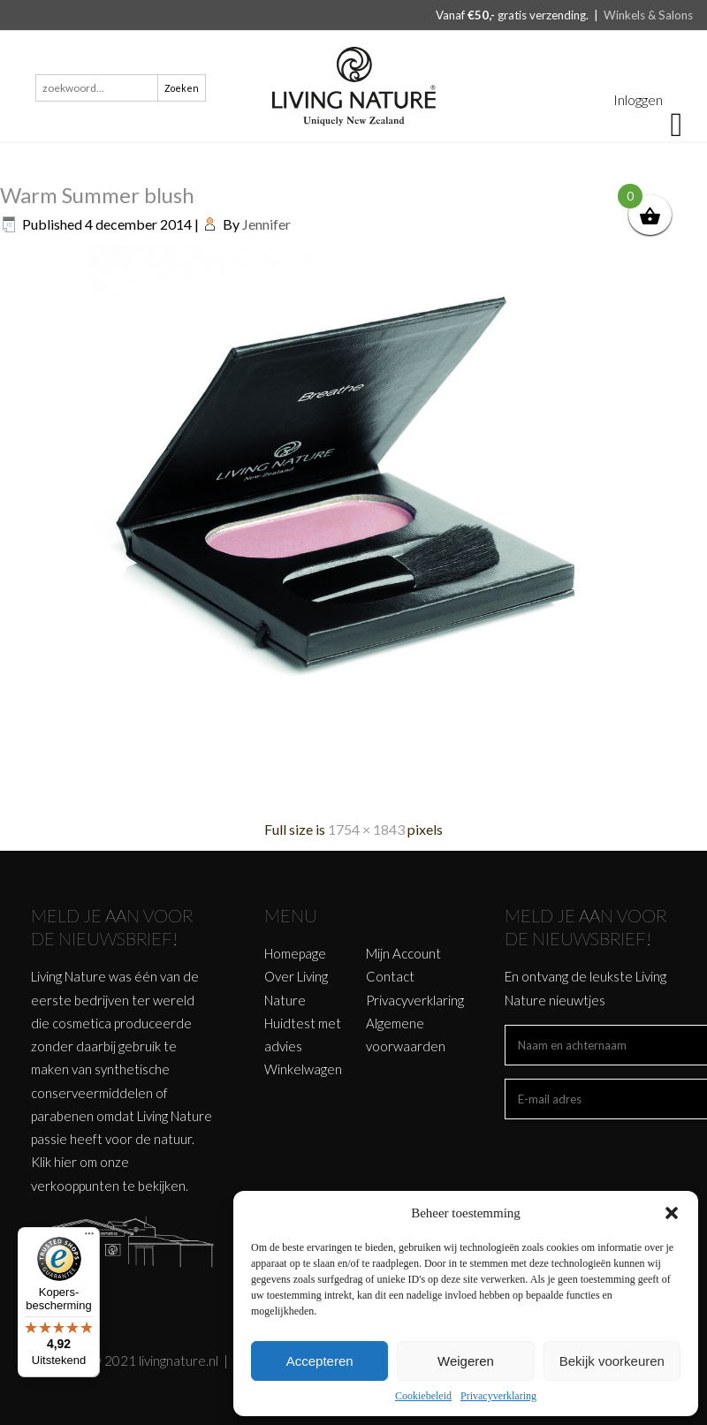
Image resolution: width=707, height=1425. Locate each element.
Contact (390, 976)
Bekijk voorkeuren (612, 1360)
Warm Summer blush (97, 195)
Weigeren (465, 1360)
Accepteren (320, 1360)
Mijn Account (403, 953)
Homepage (295, 953)
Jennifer (266, 224)
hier (65, 1162)
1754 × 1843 (366, 829)
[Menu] (89, 1237)
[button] (671, 1213)
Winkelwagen (303, 1069)
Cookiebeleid (423, 1396)
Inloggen (638, 99)
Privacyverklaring (498, 1396)
